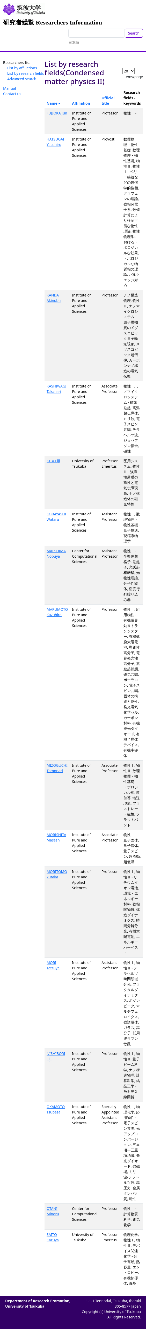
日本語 (73, 42)
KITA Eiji (53, 460)
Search (134, 33)
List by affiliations (22, 67)
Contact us (12, 93)
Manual (9, 88)
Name (52, 103)
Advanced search (21, 78)
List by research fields (25, 73)
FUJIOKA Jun (57, 113)
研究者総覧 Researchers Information (52, 22)
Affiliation (81, 103)
